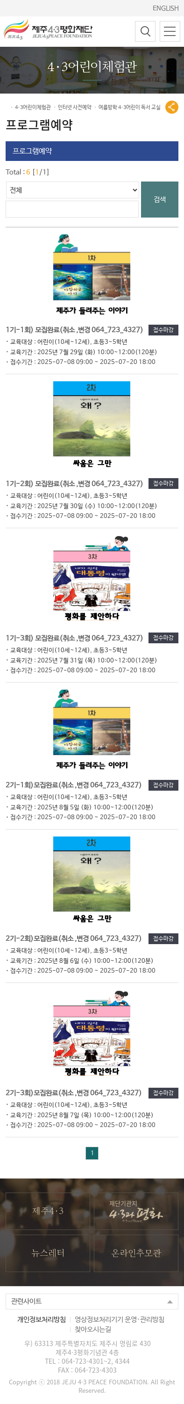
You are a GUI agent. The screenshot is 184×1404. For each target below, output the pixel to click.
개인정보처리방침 (41, 1320)
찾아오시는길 (93, 1329)
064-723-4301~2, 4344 (96, 1361)
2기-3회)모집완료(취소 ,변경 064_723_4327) (80, 1104)
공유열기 (171, 107)
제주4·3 (48, 1211)
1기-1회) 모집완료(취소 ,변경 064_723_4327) (81, 341)
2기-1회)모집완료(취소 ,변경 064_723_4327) (80, 796)
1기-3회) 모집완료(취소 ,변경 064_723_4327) (81, 649)
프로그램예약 (32, 151)
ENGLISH (166, 8)
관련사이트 (26, 1301)
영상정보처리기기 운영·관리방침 (119, 1320)
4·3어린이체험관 (33, 107)
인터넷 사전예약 (75, 107)
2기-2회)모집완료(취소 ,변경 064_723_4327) (80, 950)
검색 (160, 200)
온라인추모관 (136, 1253)
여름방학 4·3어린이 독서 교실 (130, 107)
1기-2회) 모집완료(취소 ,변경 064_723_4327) (81, 495)
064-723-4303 (96, 1370)
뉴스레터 (47, 1253)
